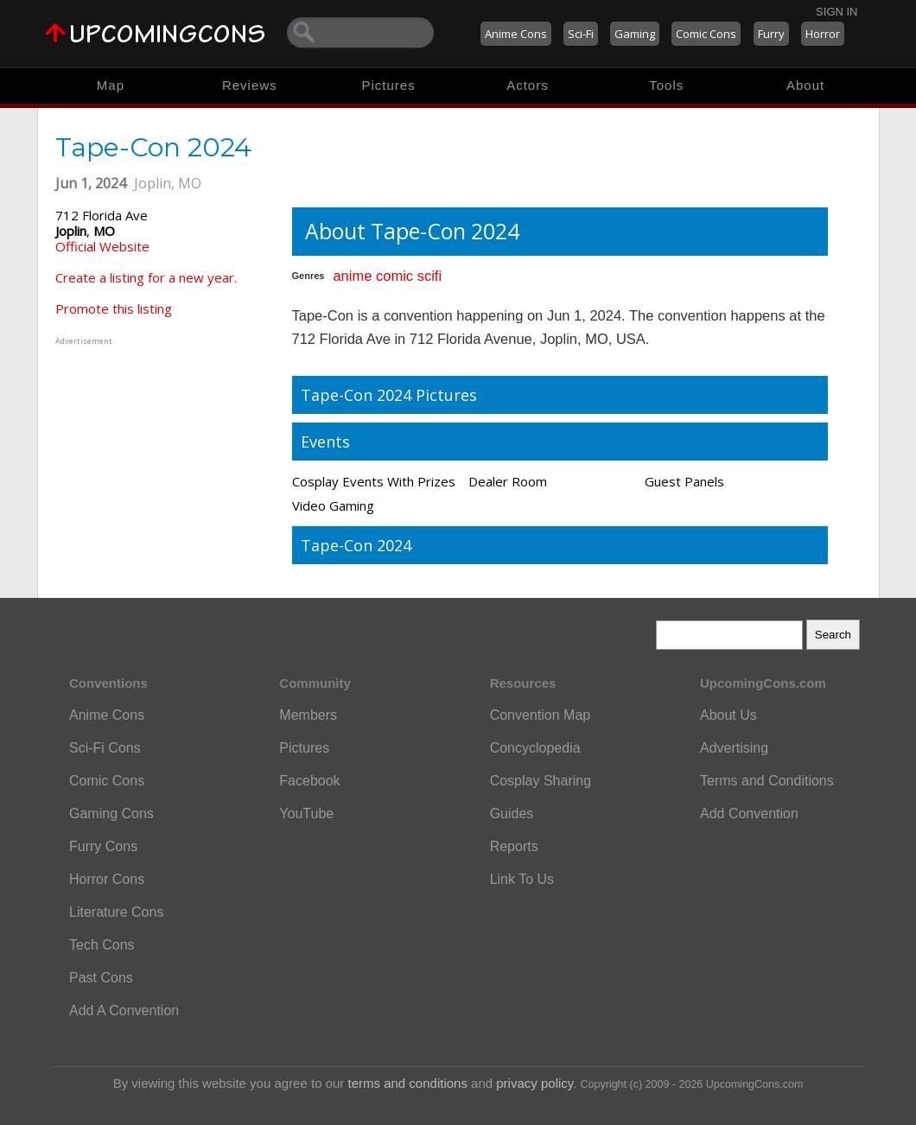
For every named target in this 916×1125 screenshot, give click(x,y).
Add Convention (749, 813)
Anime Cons (516, 33)
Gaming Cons (111, 813)
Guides (512, 813)
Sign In (836, 11)
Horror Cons (106, 879)
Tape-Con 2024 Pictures (389, 395)
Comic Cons (706, 33)
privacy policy (534, 1083)
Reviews (249, 85)
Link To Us (522, 879)
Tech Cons (102, 945)
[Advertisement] (163, 457)
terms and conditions (408, 1083)
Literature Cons (116, 912)
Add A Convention (124, 1010)
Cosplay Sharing (540, 780)
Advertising (734, 747)
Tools (666, 85)
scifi (429, 275)
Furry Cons (103, 846)
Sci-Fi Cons (105, 747)
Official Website (102, 246)
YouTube (306, 813)
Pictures (388, 85)
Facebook (309, 780)
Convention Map (540, 715)
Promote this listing (113, 308)
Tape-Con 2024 (356, 545)
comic (394, 275)
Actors (527, 85)
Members (308, 715)
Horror (822, 33)
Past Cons (101, 977)
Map (110, 85)
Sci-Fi (581, 33)
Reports (514, 846)
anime (352, 275)
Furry (771, 33)
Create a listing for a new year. (146, 277)
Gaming (634, 33)
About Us (728, 715)
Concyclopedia (535, 747)
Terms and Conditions (767, 780)
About (805, 85)
